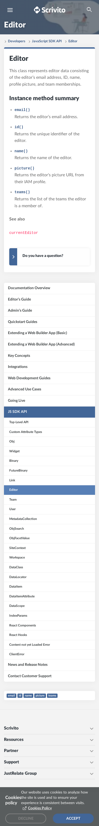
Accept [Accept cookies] (73, 818)
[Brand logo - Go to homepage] (49, 10)
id (20, 695)
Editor (72, 41)
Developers (16, 41)
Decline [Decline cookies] (26, 818)
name (28, 695)
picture (40, 695)
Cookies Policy (40, 808)
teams (52, 695)
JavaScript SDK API (47, 41)
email (11, 695)
